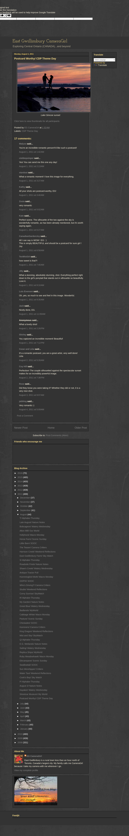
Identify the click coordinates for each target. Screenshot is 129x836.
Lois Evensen (26, 291)
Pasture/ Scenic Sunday (31, 619)
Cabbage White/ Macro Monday (35, 614)
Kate (21, 216)
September (25, 510)
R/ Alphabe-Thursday (30, 598)
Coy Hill (23, 366)
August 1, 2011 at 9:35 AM (31, 299)
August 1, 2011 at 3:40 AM (31, 195)
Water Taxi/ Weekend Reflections (35, 673)
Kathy (22, 187)
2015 (20, 477)
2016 (20, 473)
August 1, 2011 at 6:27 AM (31, 230)
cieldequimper (26, 158)
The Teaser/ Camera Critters (33, 547)
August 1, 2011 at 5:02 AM (31, 209)
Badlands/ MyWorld (29, 610)
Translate (100, 65)
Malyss (22, 144)
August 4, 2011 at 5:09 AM (31, 409)
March (23, 720)
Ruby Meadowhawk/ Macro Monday (37, 656)
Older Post (81, 427)
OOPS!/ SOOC (27, 581)
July (22, 703)
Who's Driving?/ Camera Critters (35, 585)
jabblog (23, 401)
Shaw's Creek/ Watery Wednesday (36, 568)
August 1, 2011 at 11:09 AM (32, 314)
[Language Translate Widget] (104, 59)
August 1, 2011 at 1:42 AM (31, 152)
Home (51, 427)
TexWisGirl (24, 256)
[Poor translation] (7, 15)
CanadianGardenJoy (29, 236)
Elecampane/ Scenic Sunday (33, 660)
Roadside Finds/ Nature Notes (34, 564)
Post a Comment (25, 416)
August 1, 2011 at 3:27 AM (31, 181)
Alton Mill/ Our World (29, 531)
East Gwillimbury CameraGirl (40, 41)
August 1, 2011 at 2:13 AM (31, 166)
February (24, 724)
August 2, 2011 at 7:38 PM (31, 377)
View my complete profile (26, 770)
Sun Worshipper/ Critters (31, 669)
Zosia (22, 201)
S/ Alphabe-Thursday (30, 560)
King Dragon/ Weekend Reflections (36, 631)
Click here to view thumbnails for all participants (37, 121)
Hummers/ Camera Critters (32, 627)
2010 (20, 734)
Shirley (22, 334)
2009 (20, 738)
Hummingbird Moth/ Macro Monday (36, 577)
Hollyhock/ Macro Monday (32, 535)
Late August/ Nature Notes (32, 522)
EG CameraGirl (34, 756)
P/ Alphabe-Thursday (30, 681)
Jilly (21, 271)
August (23, 514)
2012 (20, 490)
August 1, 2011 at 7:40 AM (31, 265)
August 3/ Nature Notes (31, 686)
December (25, 498)
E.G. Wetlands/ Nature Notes (33, 644)
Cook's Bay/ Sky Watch (31, 677)
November (25, 502)
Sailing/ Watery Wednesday (33, 648)
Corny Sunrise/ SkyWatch (32, 593)
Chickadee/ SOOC (28, 623)
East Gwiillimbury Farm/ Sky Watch (36, 556)
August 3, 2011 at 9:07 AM (31, 395)
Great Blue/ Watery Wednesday (35, 606)
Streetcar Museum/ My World (33, 694)
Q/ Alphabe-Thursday (30, 640)
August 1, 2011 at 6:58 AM (31, 250)
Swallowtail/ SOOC (29, 665)
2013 (20, 485)
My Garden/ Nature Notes (32, 602)
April (22, 716)
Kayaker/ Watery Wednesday (33, 690)
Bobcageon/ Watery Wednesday (35, 526)
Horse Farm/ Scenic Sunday (33, 539)
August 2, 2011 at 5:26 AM (31, 360)
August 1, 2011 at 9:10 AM (31, 285)
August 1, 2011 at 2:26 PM (31, 328)
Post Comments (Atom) (57, 435)
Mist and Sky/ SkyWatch (31, 635)
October (24, 506)
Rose (21, 384)
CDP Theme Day (30, 131)
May (22, 712)
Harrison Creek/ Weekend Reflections (38, 551)
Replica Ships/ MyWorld (31, 652)
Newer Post (21, 427)
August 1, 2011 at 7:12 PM (31, 343)
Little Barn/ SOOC (28, 543)
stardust (23, 172)
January (24, 729)
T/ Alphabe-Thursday (30, 518)
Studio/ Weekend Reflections (33, 589)
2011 (20, 494)
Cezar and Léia (26, 349)
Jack (21, 306)
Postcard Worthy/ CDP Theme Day (36, 698)
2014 (20, 481)
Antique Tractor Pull (29, 572)
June (22, 708)
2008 (20, 742)
